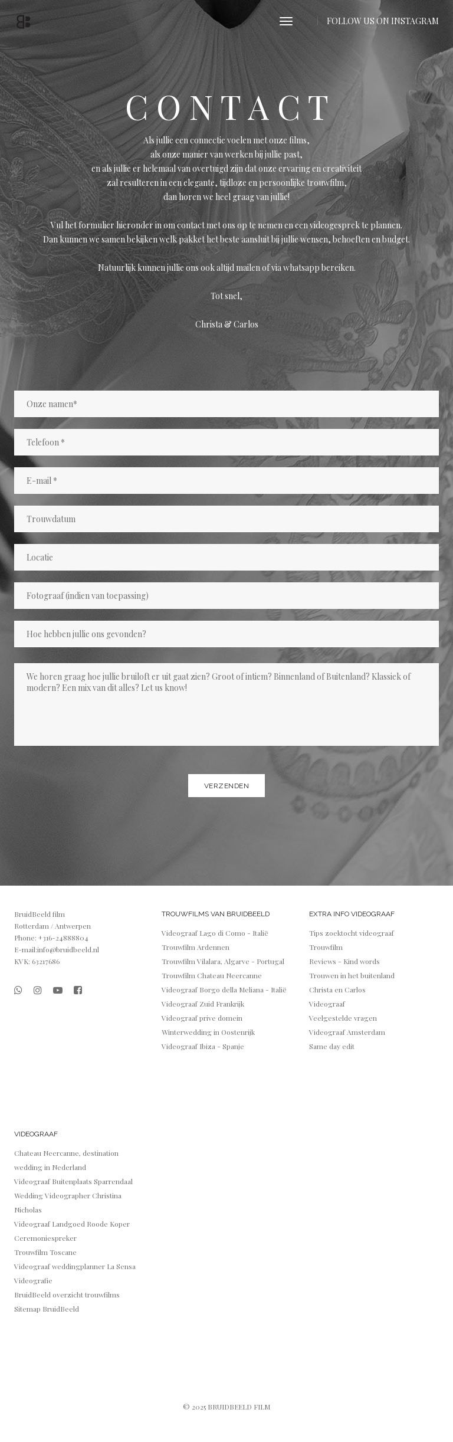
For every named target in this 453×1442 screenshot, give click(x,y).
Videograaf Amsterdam (347, 1032)
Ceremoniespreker (45, 1238)
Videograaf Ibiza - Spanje (203, 1046)
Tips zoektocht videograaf (351, 933)
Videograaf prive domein (202, 1017)
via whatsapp (296, 267)
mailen (249, 267)
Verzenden (227, 786)
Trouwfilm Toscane (45, 1252)
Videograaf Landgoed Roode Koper (72, 1223)
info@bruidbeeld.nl (68, 949)
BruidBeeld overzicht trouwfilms (67, 1294)
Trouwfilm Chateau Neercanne (212, 975)
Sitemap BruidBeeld (46, 1308)
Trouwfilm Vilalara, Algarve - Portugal (223, 961)
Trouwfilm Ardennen (195, 947)
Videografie (33, 1280)
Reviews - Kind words (344, 961)
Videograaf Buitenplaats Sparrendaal (73, 1181)
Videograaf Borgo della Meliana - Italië (224, 989)
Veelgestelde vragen (343, 1017)
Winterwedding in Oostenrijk (208, 1032)
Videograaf (327, 1003)
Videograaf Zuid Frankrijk (203, 1003)
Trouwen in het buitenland (352, 975)
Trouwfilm (326, 947)
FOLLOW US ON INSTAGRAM (383, 21)
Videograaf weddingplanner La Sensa (75, 1266)
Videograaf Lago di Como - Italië (215, 933)
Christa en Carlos (337, 989)
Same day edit (331, 1046)
